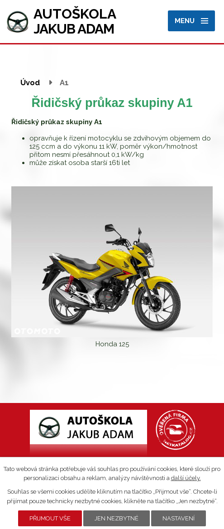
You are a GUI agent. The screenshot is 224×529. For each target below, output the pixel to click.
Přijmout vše (50, 518)
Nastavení (178, 518)
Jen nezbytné (116, 518)
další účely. (186, 478)
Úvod (30, 82)
